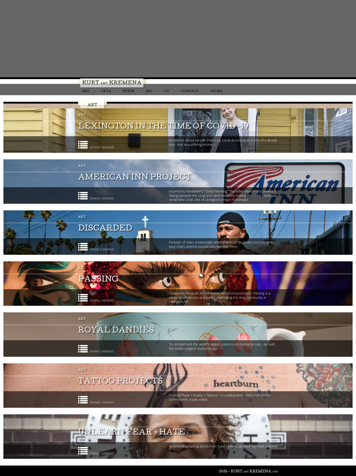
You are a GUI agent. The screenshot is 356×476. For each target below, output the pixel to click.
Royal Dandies (116, 331)
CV (166, 91)
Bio (149, 91)
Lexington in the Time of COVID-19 (163, 127)
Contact (190, 91)
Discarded (105, 229)
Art (85, 91)
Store (216, 91)
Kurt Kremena (112, 83)
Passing (98, 280)
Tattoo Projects (120, 382)
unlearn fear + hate (131, 433)
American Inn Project (134, 178)
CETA (106, 91)
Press (128, 91)
